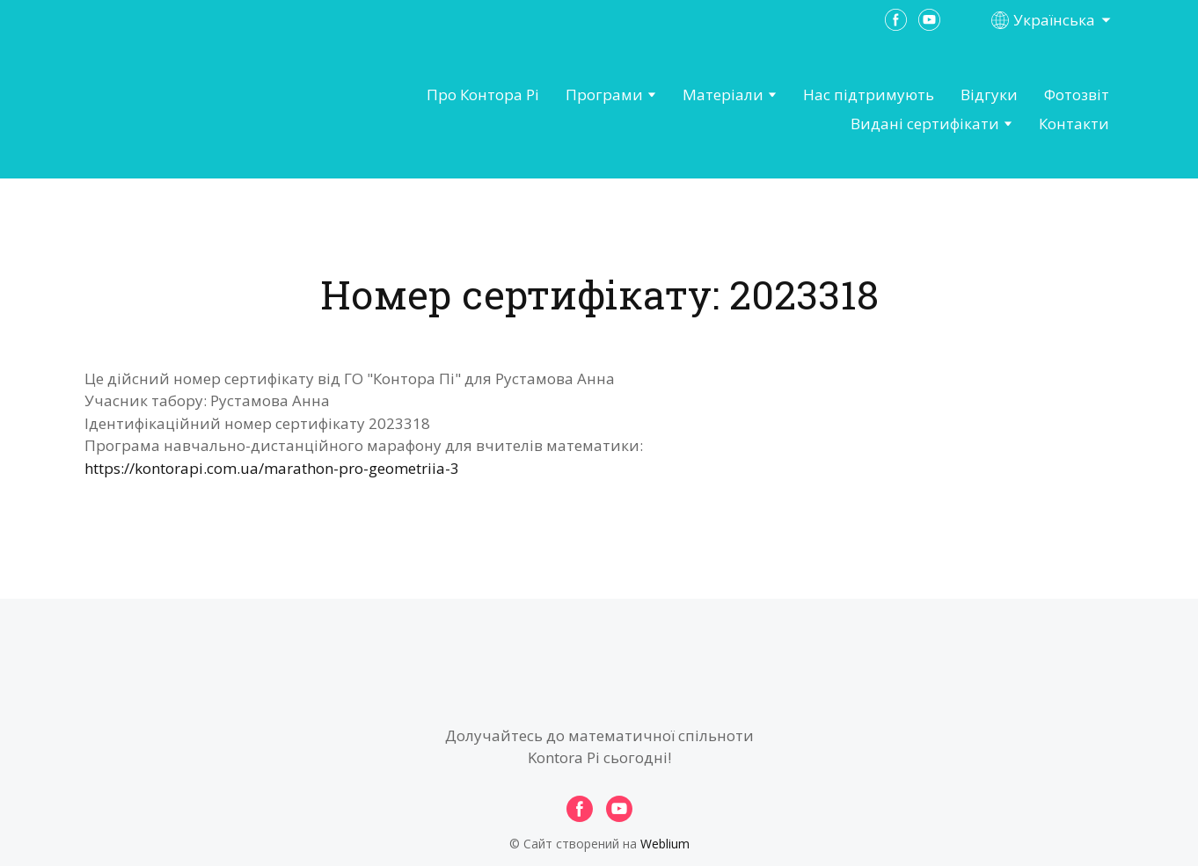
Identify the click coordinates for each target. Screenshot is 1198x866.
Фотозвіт (1076, 94)
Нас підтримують (868, 94)
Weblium (665, 843)
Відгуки (989, 94)
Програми (604, 94)
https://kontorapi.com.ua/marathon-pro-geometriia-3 (271, 468)
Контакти (1074, 123)
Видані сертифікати (925, 123)
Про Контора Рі (483, 94)
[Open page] (182, 110)
